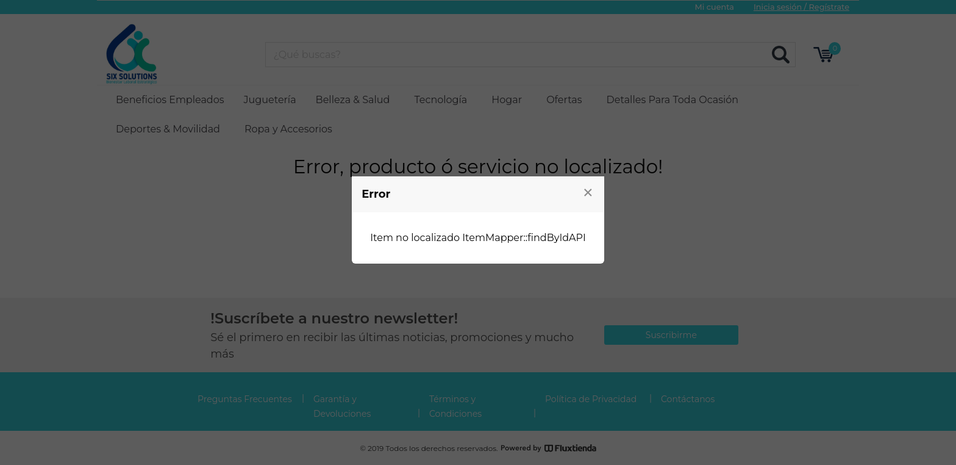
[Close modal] (588, 192)
